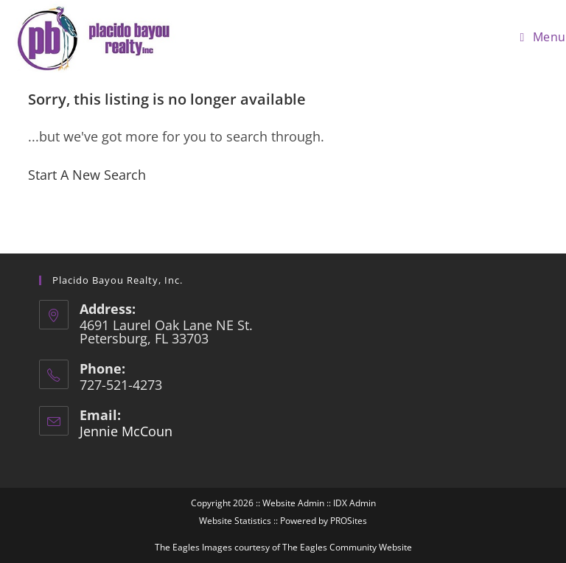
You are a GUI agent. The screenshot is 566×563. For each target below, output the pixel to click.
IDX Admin (354, 503)
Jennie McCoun (126, 431)
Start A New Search (87, 174)
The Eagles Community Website (347, 547)
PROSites (348, 520)
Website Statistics (235, 520)
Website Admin (293, 503)
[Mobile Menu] (543, 37)
